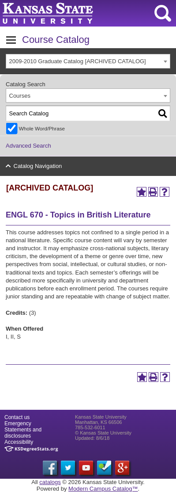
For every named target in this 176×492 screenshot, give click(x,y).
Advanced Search (28, 145)
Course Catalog (56, 39)
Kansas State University (80, 13)
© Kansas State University (103, 432)
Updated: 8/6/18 (92, 438)
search (163, 13)
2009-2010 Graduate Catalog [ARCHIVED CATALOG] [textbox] (77, 61)
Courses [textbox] (19, 95)
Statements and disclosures (22, 433)
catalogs (49, 482)
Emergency (17, 423)
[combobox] (88, 61)
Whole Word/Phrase (42, 128)
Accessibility (18, 442)
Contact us (17, 417)
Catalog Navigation (38, 166)
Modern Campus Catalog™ (103, 488)
